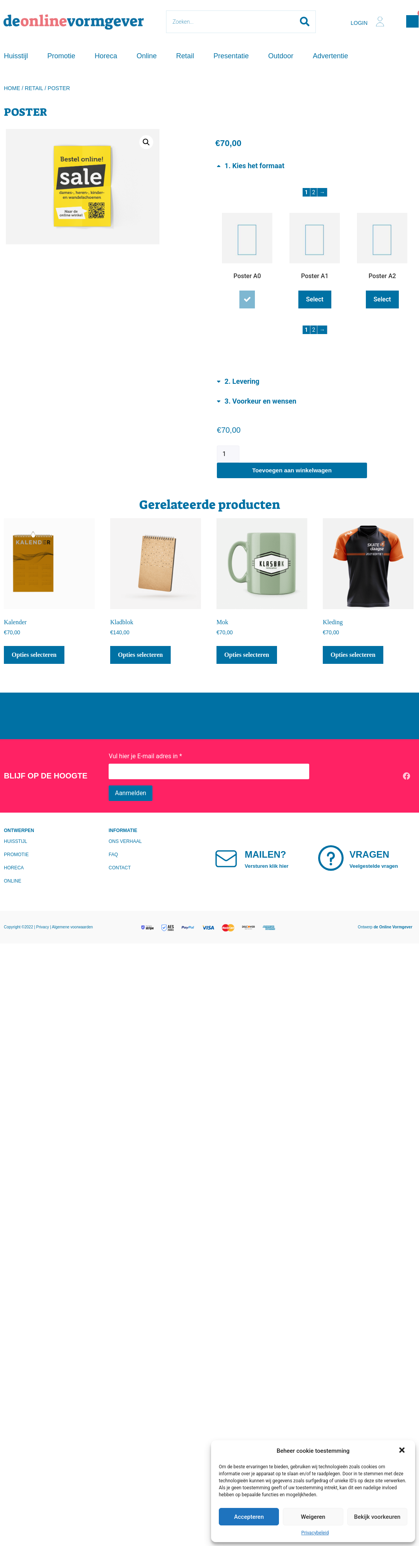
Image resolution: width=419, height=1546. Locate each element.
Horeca (106, 56)
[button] (402, 1450)
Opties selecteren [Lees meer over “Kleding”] (353, 654)
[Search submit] (304, 22)
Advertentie (330, 56)
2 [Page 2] (313, 192)
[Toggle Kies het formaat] (250, 165)
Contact (120, 867)
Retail (185, 56)
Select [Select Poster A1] (315, 299)
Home (12, 88)
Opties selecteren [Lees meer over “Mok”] (246, 654)
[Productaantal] (228, 454)
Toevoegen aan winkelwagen (292, 470)
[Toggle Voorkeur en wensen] (256, 400)
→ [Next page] (322, 192)
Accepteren (249, 1516)
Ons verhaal (125, 841)
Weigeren (313, 1516)
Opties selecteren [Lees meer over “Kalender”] (34, 654)
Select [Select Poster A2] (382, 299)
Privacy (43, 927)
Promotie (61, 56)
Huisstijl (16, 56)
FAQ (113, 854)
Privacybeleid (315, 1533)
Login (359, 23)
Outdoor (280, 56)
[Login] (380, 21)
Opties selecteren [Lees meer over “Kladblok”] (140, 654)
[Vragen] (334, 858)
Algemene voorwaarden (72, 927)
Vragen (376, 854)
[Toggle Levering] (238, 381)
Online (147, 56)
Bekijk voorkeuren (377, 1516)
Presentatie (231, 56)
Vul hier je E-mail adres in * (145, 756)
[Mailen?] (229, 858)
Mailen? (272, 854)
